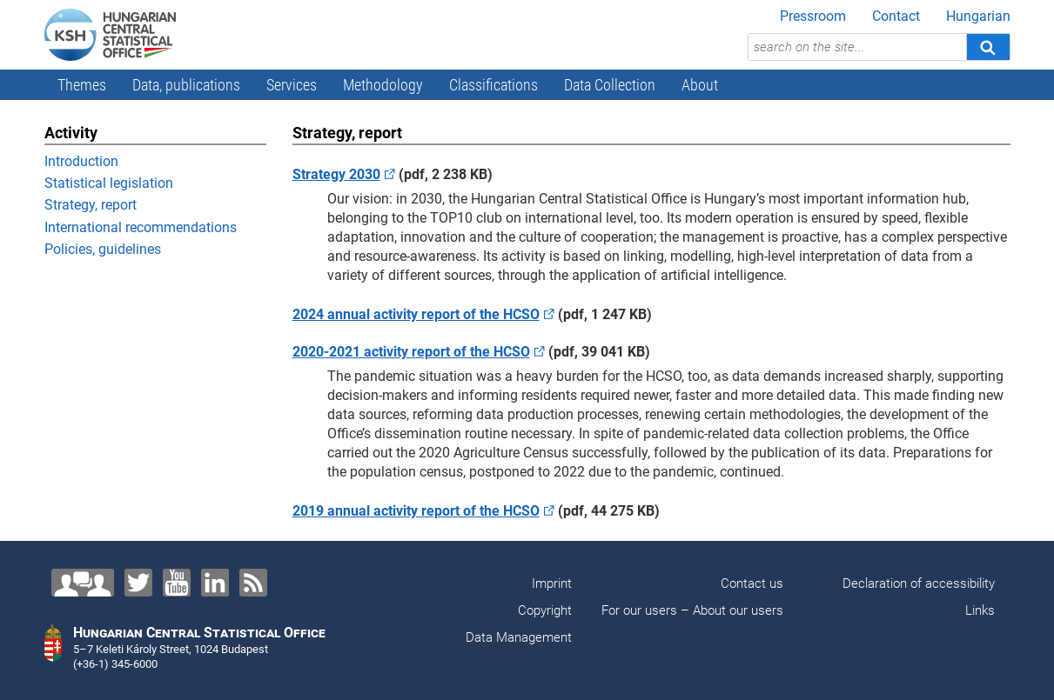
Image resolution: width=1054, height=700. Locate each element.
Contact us (752, 583)
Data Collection (609, 85)
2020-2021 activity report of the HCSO (411, 351)
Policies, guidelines (102, 249)
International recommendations (140, 227)
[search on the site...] (857, 47)
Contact (896, 16)
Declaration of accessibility (919, 583)
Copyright (545, 610)
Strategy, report (90, 205)
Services (291, 85)
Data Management (519, 637)
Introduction (81, 161)
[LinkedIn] (215, 583)
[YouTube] (177, 583)
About (699, 85)
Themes (81, 85)
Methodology (383, 85)
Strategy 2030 (336, 174)
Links (980, 610)
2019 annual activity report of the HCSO (416, 511)
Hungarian (978, 16)
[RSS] (253, 583)
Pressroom (813, 16)
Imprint (552, 583)
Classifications (493, 85)
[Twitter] (138, 583)
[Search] (988, 47)
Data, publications (186, 85)
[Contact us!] (82, 583)
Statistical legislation (108, 183)
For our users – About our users (692, 610)
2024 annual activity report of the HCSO (416, 314)
